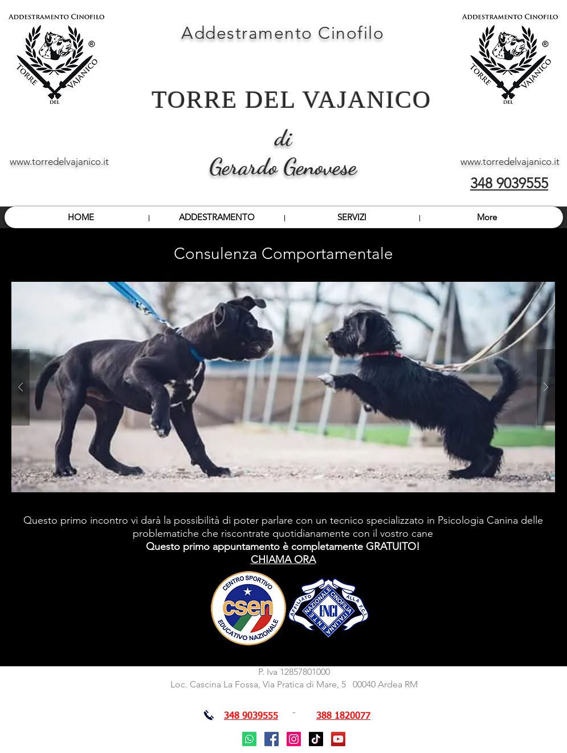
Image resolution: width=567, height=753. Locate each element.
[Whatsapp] (249, 739)
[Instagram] (294, 739)
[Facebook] (271, 739)
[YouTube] (338, 739)
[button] (283, 387)
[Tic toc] (316, 739)
